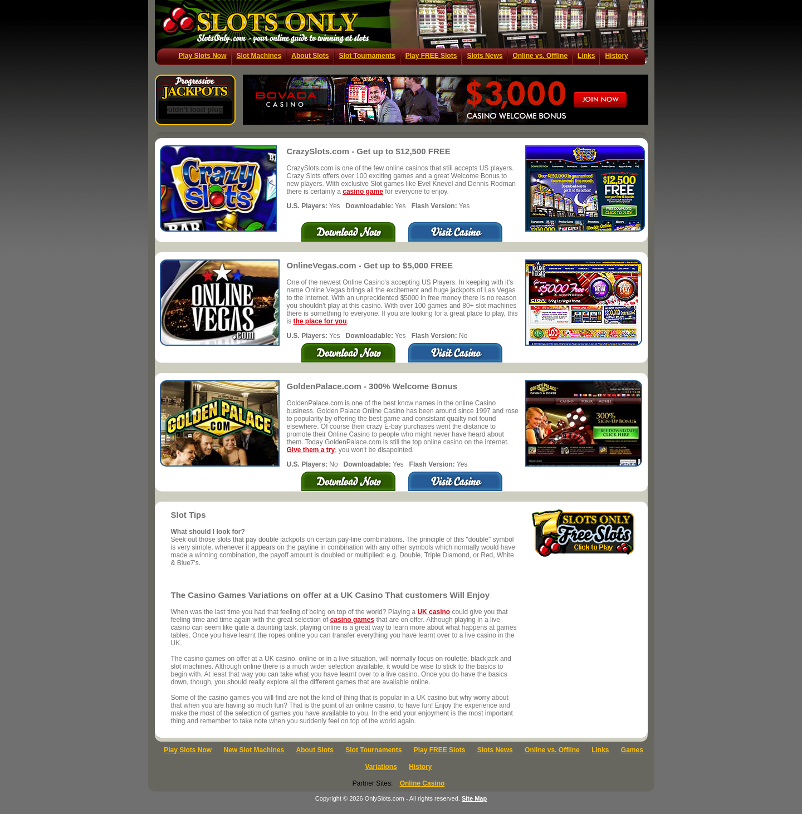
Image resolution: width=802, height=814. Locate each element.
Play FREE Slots (431, 56)
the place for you (320, 321)
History (616, 56)
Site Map (474, 798)
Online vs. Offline (540, 56)
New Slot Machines (254, 750)
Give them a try (311, 450)
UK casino (433, 612)
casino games (352, 620)
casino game (363, 191)
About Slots (310, 56)
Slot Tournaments (367, 56)
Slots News (484, 56)
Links (586, 56)
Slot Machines (259, 56)
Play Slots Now (203, 56)
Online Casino (422, 783)
